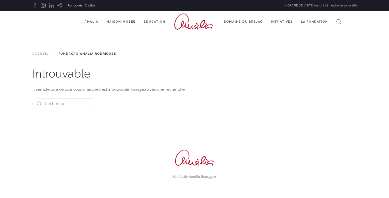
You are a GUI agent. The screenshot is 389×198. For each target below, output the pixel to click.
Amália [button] (91, 21)
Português (75, 5)
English (90, 5)
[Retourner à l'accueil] (194, 21)
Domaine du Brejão (243, 21)
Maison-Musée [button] (121, 21)
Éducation (154, 21)
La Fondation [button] (314, 21)
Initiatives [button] (282, 21)
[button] (338, 21)
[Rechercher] (64, 103)
